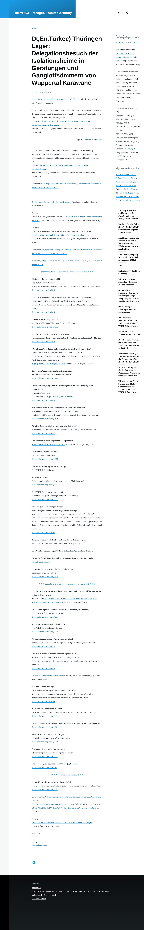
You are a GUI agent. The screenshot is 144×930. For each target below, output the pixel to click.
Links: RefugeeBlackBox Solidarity (129, 272)
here (137, 42)
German (35, 836)
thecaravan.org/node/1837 (43, 646)
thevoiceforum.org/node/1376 (45, 499)
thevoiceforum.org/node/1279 (45, 617)
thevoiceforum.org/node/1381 (45, 459)
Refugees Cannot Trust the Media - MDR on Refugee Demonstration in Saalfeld (128, 344)
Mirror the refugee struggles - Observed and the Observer (127, 282)
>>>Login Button (39, 899)
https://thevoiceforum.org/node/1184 (48, 363)
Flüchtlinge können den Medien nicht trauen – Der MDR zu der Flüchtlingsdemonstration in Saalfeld (129, 243)
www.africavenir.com (41, 562)
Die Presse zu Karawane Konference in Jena (51, 202)
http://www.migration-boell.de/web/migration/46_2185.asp (69, 598)
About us (120, 42)
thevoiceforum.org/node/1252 (45, 789)
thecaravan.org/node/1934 (43, 668)
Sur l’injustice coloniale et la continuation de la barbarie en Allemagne (62, 822)
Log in (138, 13)
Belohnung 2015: (131, 149)
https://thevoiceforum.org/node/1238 (48, 444)
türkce (100, 139)
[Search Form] (127, 12)
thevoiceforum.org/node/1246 (45, 742)
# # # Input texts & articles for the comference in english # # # (67, 584)
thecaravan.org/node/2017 (43, 312)
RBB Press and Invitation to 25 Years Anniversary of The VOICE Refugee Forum (128, 322)
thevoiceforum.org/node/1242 (45, 378)
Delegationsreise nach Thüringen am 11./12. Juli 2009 (54, 99)
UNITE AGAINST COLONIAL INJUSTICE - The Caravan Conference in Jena (64, 808)
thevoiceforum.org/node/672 (44, 727)
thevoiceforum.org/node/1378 (45, 631)
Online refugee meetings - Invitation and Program (127, 309)
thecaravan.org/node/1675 (43, 701)
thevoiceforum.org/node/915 (44, 485)
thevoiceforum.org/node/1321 (45, 576)
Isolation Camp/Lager (39, 845)
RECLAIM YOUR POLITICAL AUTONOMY (129, 332)
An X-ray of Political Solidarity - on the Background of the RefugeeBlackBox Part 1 (128, 214)
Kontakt (121, 265)
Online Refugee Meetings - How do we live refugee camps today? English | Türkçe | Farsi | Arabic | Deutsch (129, 295)
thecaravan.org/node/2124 (43, 400)
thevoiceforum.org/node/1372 (45, 327)
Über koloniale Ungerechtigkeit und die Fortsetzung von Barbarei (60, 235)
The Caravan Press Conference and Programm (52, 804)
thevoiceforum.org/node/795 (44, 767)
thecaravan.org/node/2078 (43, 341)
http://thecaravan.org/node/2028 (46, 602)
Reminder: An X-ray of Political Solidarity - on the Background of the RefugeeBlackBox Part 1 (128, 357)
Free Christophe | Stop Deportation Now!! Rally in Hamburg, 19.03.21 (128, 257)
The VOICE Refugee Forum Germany (42, 13)
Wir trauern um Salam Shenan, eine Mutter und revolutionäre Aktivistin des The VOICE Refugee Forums (128, 386)
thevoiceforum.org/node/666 (45, 716)
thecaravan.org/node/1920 (43, 433)
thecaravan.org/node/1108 (43, 532)
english (88, 139)
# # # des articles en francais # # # (67, 775)
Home (34, 28)
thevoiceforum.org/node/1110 (45, 418)
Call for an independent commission (47, 675)
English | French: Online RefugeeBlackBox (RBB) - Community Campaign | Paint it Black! (129, 228)
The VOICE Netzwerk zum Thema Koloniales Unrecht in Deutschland (71, 797)
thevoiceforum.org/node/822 (45, 756)
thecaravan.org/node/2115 (43, 290)
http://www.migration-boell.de (60, 396)
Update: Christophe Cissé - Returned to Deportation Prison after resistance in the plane (129, 371)
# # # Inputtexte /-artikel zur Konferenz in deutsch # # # (67, 272)
